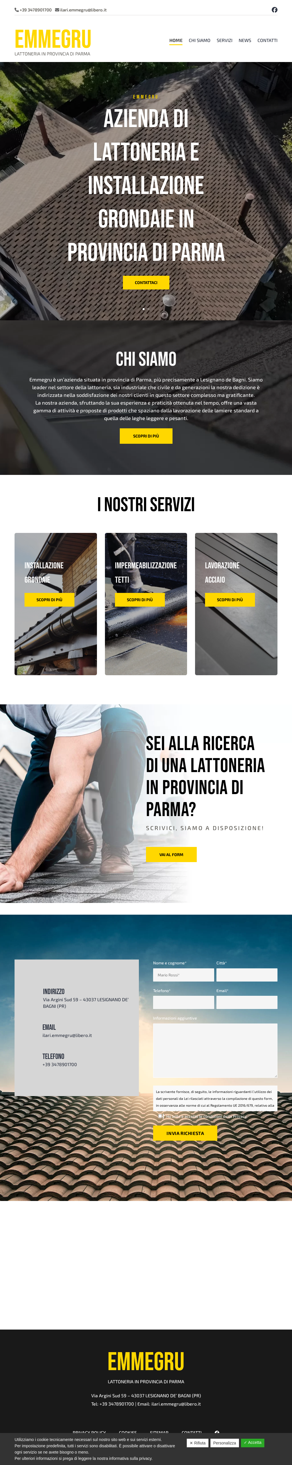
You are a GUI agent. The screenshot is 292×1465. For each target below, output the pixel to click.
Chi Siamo (199, 40)
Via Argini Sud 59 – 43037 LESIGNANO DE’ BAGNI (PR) (146, 1395)
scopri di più (146, 435)
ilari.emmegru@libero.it (83, 9)
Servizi (224, 40)
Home (175, 40)
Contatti (267, 40)
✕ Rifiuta (198, 1443)
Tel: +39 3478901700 (112, 1403)
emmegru (146, 96)
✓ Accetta (252, 1442)
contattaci (146, 282)
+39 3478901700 (36, 9)
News (245, 40)
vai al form (171, 854)
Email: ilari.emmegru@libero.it (169, 1403)
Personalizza (224, 1443)
